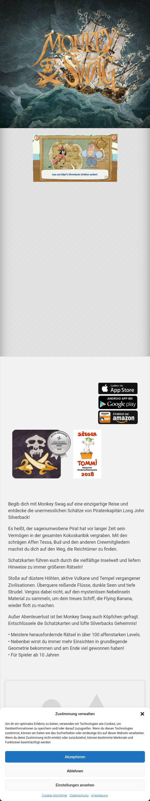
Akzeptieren (75, 757)
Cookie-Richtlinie (54, 795)
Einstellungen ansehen (75, 785)
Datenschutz (79, 795)
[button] (142, 713)
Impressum (99, 795)
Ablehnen (75, 771)
